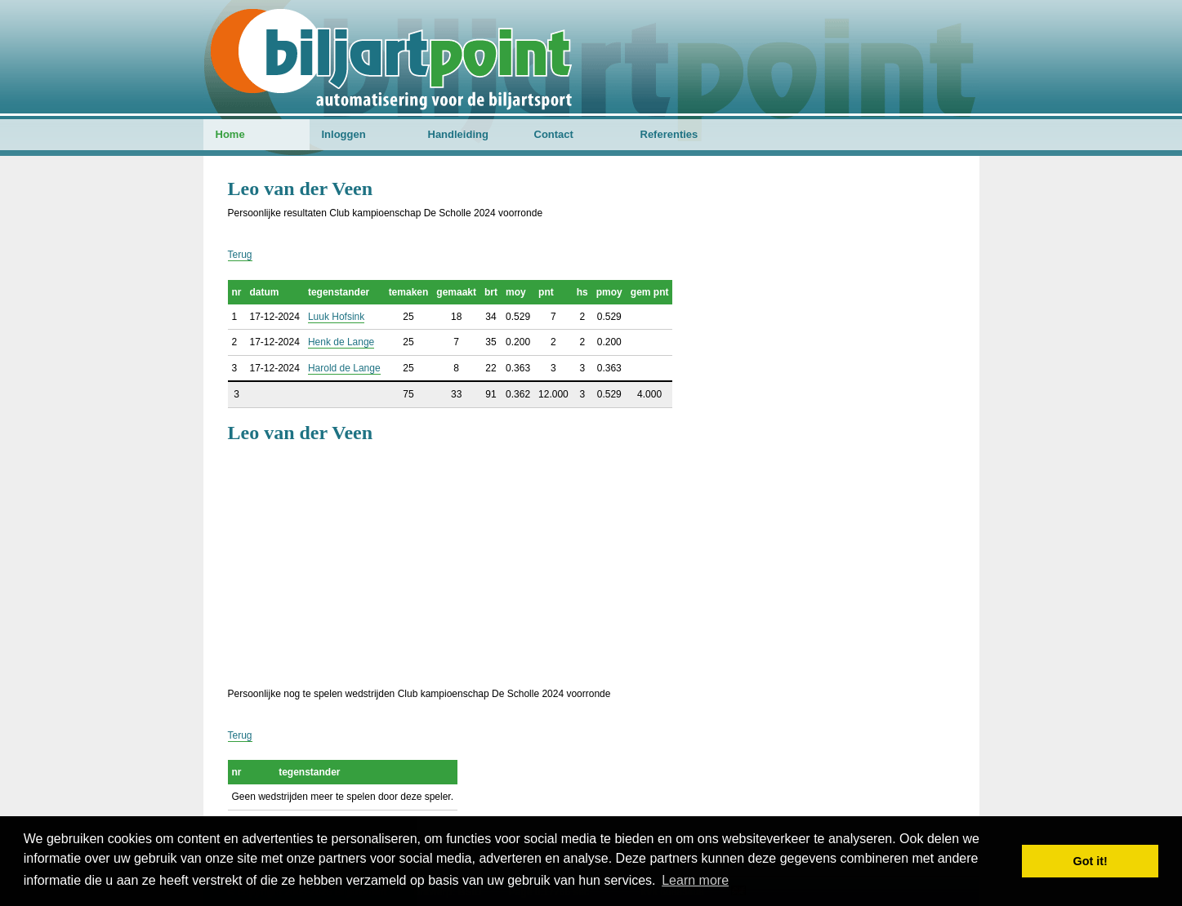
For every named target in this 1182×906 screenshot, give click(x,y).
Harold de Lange (344, 368)
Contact (553, 134)
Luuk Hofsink (336, 316)
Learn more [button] (695, 880)
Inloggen (344, 134)
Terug (240, 254)
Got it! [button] (1090, 861)
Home (230, 134)
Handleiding (458, 134)
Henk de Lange (341, 342)
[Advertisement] (591, 563)
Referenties (669, 134)
